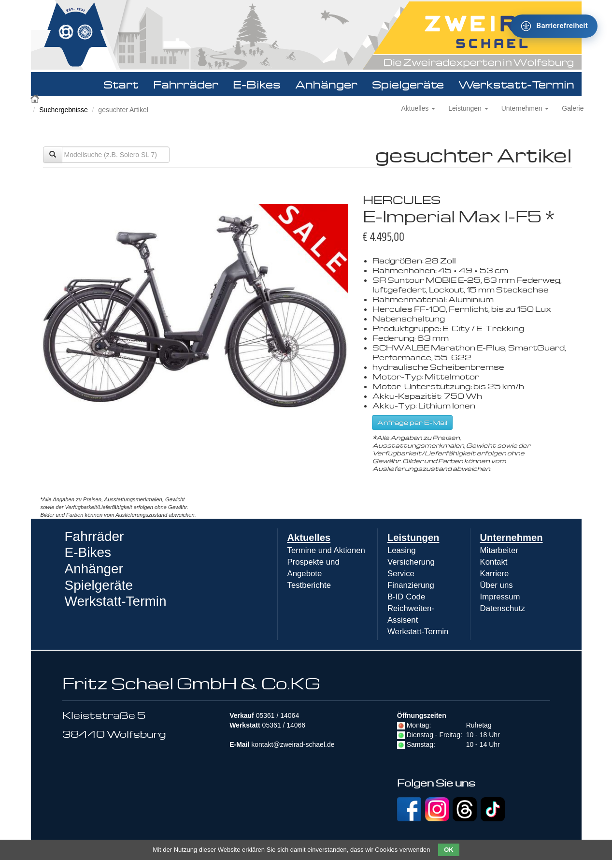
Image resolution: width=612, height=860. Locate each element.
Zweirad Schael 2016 (36, 97)
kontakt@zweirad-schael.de (292, 744)
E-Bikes (257, 84)
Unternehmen (525, 108)
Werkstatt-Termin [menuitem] (418, 631)
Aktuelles (418, 108)
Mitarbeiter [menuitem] (499, 550)
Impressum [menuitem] (500, 596)
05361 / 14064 (277, 715)
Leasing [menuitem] (401, 550)
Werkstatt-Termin (516, 84)
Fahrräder (185, 84)
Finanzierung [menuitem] (410, 585)
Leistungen (468, 108)
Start (121, 84)
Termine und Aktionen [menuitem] (326, 550)
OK (449, 849)
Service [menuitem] (400, 573)
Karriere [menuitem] (494, 573)
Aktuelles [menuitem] (309, 537)
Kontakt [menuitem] (494, 562)
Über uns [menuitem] (496, 585)
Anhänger (326, 84)
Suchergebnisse (63, 110)
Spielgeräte (408, 84)
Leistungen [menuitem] (413, 537)
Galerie (573, 108)
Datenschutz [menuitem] (502, 608)
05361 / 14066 (284, 725)
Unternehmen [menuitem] (511, 537)
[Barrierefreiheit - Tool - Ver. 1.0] (554, 26)
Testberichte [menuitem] (309, 585)
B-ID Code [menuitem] (406, 596)
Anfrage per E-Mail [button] (412, 422)
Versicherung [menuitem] (411, 562)
